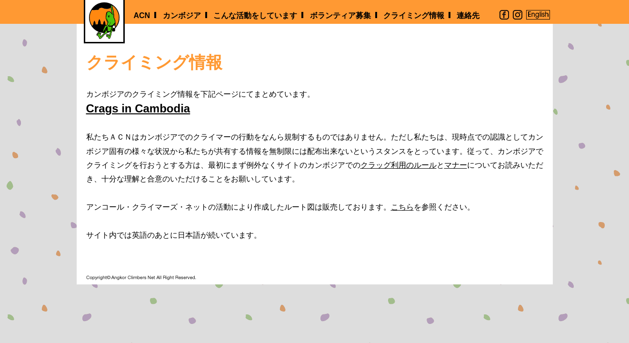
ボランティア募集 (340, 15)
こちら (402, 207)
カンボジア (182, 15)
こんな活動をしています (255, 15)
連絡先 (468, 15)
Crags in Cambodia (138, 108)
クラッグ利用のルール (398, 165)
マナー (455, 165)
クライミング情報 (413, 15)
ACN (142, 15)
